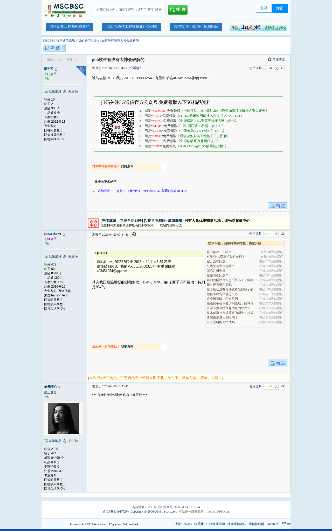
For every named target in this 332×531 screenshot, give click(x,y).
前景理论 (50, 387)
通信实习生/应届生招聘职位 (196, 27)
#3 (282, 386)
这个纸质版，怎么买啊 (222, 299)
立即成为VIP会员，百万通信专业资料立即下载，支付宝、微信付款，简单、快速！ (155, 378)
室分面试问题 (216, 261)
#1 (282, 68)
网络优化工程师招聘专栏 (69, 27)
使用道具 (255, 68)
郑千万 (48, 68)
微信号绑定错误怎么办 (222, 294)
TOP (284, 523)
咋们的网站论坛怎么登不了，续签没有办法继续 (232, 280)
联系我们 (200, 524)
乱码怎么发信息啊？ (221, 266)
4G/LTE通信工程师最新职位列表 (131, 27)
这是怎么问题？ (218, 275)
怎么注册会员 (216, 271)
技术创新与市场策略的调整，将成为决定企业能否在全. (232, 313)
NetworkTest (52, 234)
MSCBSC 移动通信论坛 (59, 40)
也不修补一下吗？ (219, 252)
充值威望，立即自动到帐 (122, 221)
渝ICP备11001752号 (115, 511)
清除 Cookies (183, 524)
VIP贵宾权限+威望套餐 (163, 221)
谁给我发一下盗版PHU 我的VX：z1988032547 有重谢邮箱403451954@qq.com (151, 191)
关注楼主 (276, 59)
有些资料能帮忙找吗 (221, 322)
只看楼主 (136, 68)
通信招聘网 (256, 524)
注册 (280, 8)
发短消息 (55, 91)
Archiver (272, 524)
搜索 (179, 10)
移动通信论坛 (236, 524)
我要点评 (127, 166)
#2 (282, 233)
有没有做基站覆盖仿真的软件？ (228, 308)
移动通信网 (217, 524)
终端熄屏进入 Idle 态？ (222, 317)
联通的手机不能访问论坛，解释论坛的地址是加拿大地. (232, 303)
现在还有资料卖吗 (219, 285)
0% (62, 139)
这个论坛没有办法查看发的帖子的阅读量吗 (232, 289)
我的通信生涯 (87, 40)
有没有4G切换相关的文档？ (226, 256)
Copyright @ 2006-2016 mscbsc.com (153, 511)
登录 (264, 8)
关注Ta (73, 91)
